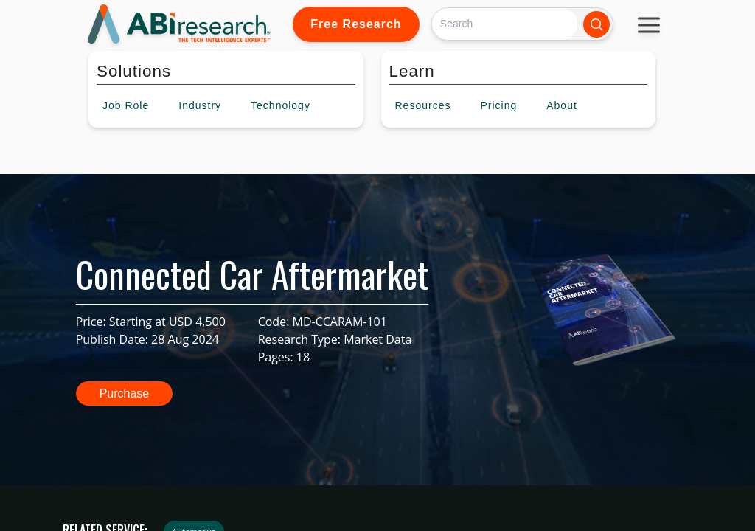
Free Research (355, 24)
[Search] (504, 24)
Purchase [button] (125, 393)
